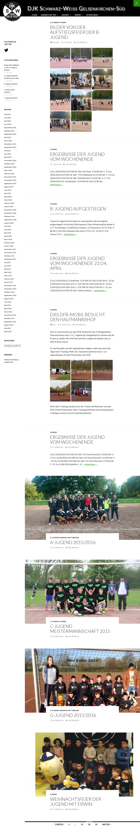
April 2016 (8, 308)
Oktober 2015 (9, 318)
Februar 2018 (9, 243)
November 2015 (10, 315)
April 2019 (8, 197)
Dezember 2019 (10, 177)
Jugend (62, 22)
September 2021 (10, 147)
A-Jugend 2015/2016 (73, 542)
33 (96, 824)
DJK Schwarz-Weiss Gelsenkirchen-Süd (13, 8)
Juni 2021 (7, 154)
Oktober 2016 (9, 292)
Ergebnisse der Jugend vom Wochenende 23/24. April (78, 263)
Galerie (65, 15)
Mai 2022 (7, 137)
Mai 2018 (7, 233)
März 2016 (8, 312)
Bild (54, 325)
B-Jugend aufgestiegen (78, 208)
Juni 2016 (7, 302)
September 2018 (10, 220)
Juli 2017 (7, 262)
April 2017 (8, 272)
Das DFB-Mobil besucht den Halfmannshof (77, 317)
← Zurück (58, 824)
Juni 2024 (7, 124)
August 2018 (8, 223)
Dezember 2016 (10, 285)
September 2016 (10, 295)
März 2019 (8, 200)
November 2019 (10, 180)
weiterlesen (56, 184)
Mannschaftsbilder (69, 538)
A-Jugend (54, 538)
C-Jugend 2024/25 (11, 98)
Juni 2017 (7, 266)
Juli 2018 (7, 226)
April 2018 (8, 236)
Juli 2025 (7, 114)
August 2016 (8, 299)
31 (82, 824)
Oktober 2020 (9, 164)
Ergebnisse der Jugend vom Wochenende (77, 156)
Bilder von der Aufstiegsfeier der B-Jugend (75, 32)
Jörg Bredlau (82, 42)
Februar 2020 (9, 174)
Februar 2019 (9, 203)
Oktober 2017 (9, 256)
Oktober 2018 (9, 216)
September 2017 (10, 259)
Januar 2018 (8, 246)
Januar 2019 (8, 206)
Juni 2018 (7, 230)
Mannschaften (48, 15)
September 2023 (10, 134)
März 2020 (8, 170)
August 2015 (8, 325)
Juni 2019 (7, 190)
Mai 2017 (7, 269)
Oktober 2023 (9, 131)
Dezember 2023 (10, 128)
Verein (77, 15)
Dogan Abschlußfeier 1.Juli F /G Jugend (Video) (11, 67)
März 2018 (8, 239)
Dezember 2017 (10, 249)
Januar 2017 (8, 282)
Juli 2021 (7, 151)
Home (34, 15)
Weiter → (107, 824)
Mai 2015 (7, 328)
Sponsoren (91, 15)
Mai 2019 (7, 193)
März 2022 (8, 141)
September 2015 (10, 322)
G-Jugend (54, 710)
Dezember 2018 (10, 210)
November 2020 (10, 160)
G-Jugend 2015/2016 (73, 715)
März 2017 (8, 276)
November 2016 (10, 289)
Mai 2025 (7, 121)
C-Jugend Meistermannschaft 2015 (80, 628)
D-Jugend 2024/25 (11, 84)
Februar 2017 (9, 279)
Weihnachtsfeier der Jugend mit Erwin (75, 801)
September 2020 (10, 167)
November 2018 (10, 213)
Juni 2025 (7, 118)
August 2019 (8, 187)
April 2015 (8, 331)
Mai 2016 (7, 305)
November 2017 (10, 253)
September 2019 (10, 183)
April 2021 (8, 157)
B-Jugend (54, 22)
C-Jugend (54, 621)
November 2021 (10, 144)
